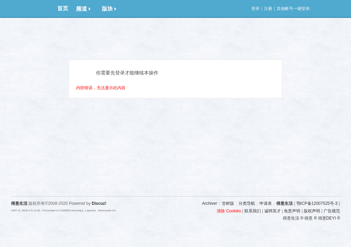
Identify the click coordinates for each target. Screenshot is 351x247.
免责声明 (292, 211)
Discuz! (99, 203)
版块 (109, 9)
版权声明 (312, 211)
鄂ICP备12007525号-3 (317, 203)
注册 (268, 8)
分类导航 (247, 203)
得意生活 (284, 203)
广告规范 (332, 211)
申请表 (265, 203)
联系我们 (252, 211)
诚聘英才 (272, 211)
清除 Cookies (229, 211)
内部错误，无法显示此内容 (100, 87)
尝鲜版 (228, 203)
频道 (83, 9)
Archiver (209, 203)
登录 (255, 8)
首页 (62, 8)
